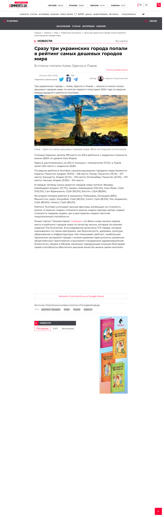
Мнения (54, 14)
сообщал (76, 221)
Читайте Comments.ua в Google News (81, 296)
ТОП (55, 328)
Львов (76, 309)
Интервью (44, 14)
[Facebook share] (68, 79)
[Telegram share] (75, 79)
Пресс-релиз (66, 14)
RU (140, 5)
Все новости (122, 41)
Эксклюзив (63, 26)
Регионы (113, 14)
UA (146, 5)
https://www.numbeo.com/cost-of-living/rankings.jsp (73, 305)
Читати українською (117, 70)
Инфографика (100, 14)
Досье (89, 14)
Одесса (88, 309)
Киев (66, 309)
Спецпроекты (129, 14)
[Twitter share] (61, 79)
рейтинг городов (50, 309)
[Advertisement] (81, 272)
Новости (24, 14)
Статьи (33, 14)
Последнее (42, 328)
